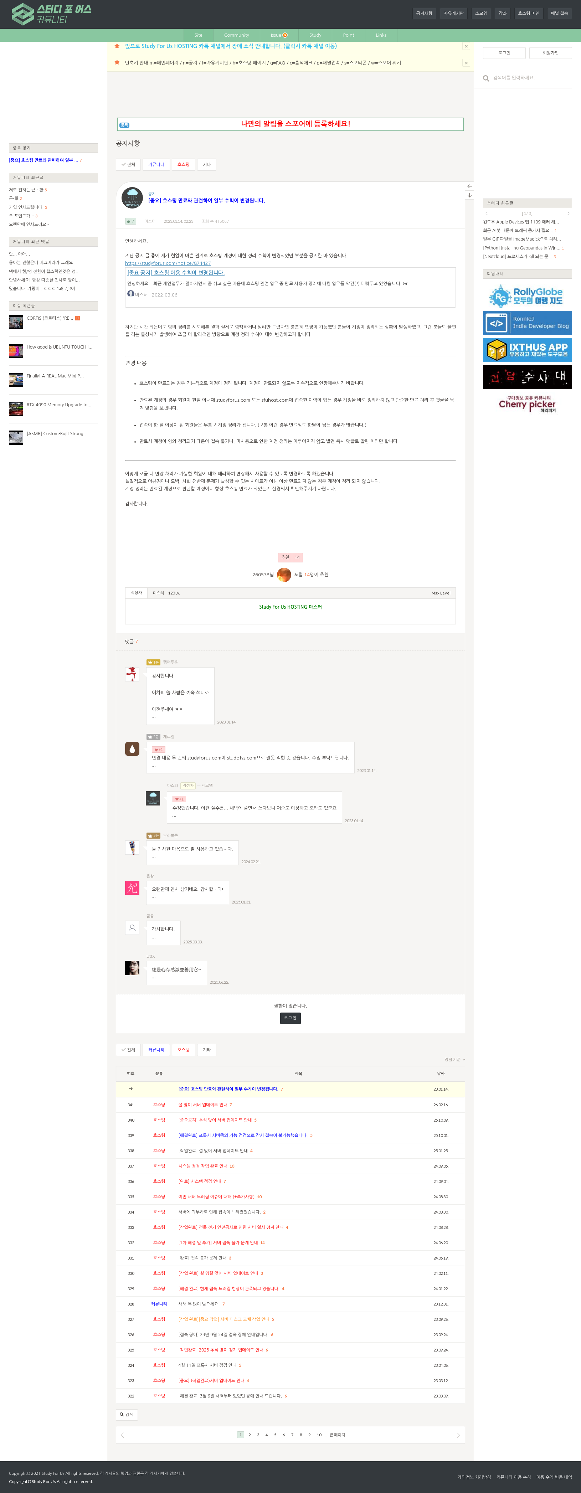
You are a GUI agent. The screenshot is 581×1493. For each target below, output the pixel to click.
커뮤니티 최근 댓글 (31, 241)
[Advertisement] (53, 92)
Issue (279, 35)
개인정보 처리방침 (474, 1477)
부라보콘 (170, 836)
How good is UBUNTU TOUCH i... (59, 347)
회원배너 (495, 273)
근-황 (14, 198)
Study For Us (53, 1474)
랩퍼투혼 (170, 662)
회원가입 (551, 53)
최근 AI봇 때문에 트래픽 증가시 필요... (518, 230)
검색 (127, 1414)
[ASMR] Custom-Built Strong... (57, 434)
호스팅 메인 (529, 13)
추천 (290, 557)
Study (315, 35)
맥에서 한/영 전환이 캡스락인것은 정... (44, 271)
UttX (150, 956)
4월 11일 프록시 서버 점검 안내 (208, 1365)
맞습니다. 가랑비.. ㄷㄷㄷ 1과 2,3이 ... (44, 289)
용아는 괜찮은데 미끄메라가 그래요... (43, 263)
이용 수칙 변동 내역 (554, 1477)
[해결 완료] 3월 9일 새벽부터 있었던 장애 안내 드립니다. (231, 1396)
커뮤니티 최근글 (28, 177)
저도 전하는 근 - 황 (26, 190)
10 (232, 1166)
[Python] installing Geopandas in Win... (521, 248)
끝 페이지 (337, 1434)
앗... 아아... (19, 254)
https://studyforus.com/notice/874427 (168, 263)
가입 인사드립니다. (26, 207)
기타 (207, 165)
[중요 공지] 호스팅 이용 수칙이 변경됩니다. (176, 273)
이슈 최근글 (24, 305)
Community (236, 35)
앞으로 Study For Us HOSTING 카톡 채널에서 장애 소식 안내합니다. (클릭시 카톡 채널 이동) (231, 46)
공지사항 (424, 13)
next (568, 213)
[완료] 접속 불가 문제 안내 (203, 1258)
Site (198, 35)
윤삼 (150, 876)
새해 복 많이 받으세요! (200, 1304)
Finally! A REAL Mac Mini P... (55, 376)
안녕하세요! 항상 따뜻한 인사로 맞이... (44, 280)
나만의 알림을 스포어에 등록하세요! (295, 124)
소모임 (481, 13)
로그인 (290, 1018)
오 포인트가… (21, 216)
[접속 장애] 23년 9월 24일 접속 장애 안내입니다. (224, 1335)
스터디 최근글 (500, 203)
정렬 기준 (455, 1060)
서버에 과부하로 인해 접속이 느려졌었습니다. (220, 1212)
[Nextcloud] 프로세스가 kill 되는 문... (517, 256)
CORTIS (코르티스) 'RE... (50, 318)
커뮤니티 (156, 165)
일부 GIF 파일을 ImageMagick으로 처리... (522, 239)
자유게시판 (454, 13)
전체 (128, 164)
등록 (124, 125)
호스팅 (184, 165)
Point (348, 35)
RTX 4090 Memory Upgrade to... (59, 405)
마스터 (149, 221)
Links (381, 35)
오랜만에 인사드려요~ (29, 224)
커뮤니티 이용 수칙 (514, 1477)
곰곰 (150, 916)
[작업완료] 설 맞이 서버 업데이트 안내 (214, 1151)
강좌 (503, 13)
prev (486, 213)
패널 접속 (559, 13)
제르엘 (168, 737)
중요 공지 (22, 147)
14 (262, 1242)
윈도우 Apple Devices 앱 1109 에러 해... (521, 222)
